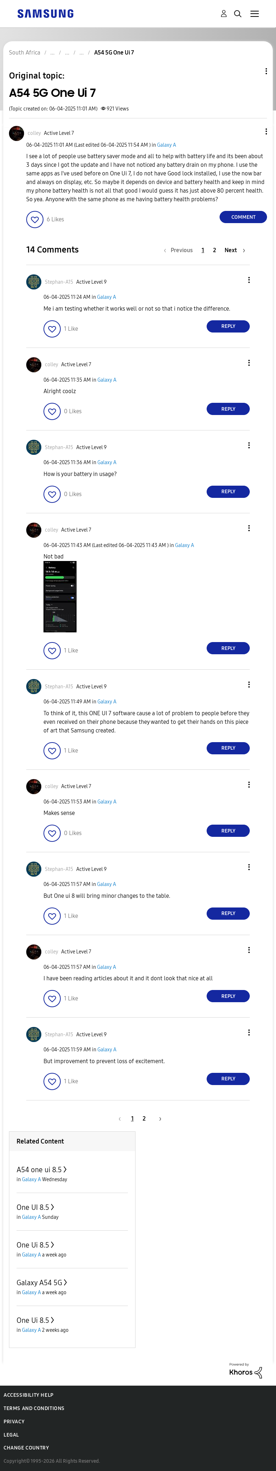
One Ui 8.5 (33, 1245)
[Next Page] (235, 250)
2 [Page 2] (214, 250)
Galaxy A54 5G (39, 1282)
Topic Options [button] (254, 71)
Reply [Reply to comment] (228, 326)
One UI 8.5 (33, 1207)
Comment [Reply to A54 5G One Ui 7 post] (243, 217)
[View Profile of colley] (34, 133)
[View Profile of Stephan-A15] (59, 282)
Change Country (26, 1448)
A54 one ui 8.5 (39, 1169)
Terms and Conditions (34, 1408)
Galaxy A (166, 145)
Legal (11, 1435)
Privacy (14, 1422)
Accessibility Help (29, 1395)
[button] (254, 131)
